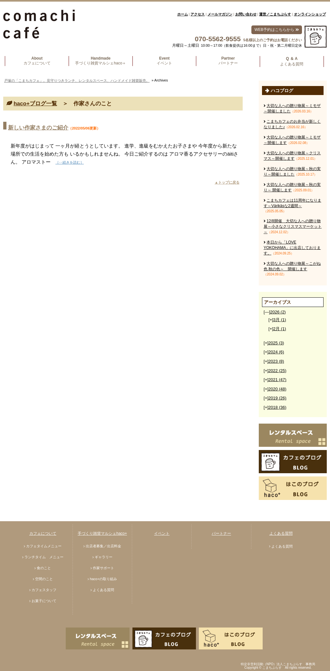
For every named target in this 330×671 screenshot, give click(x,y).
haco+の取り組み (103, 579)
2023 (276, 361)
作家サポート (103, 568)
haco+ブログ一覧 (35, 104)
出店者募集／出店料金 (103, 546)
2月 (279, 328)
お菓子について (44, 601)
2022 (277, 370)
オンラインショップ (310, 14)
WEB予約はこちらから (277, 29)
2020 (277, 389)
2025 (276, 342)
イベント (162, 533)
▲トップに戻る (227, 182)
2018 (277, 407)
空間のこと (44, 579)
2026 (278, 312)
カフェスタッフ (44, 590)
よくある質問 (103, 590)
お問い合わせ (246, 14)
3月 (279, 319)
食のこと (44, 568)
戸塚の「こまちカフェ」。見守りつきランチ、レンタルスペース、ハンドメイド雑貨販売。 (77, 80)
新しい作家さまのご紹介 (38, 128)
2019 (277, 398)
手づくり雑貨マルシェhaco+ (102, 533)
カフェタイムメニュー (44, 546)
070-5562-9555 (217, 39)
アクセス (197, 14)
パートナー (221, 533)
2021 (277, 379)
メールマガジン (220, 14)
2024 (276, 352)
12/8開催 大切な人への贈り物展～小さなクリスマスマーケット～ (293, 226)
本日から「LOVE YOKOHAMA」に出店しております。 (292, 247)
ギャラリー (103, 557)
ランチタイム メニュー (43, 557)
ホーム (182, 14)
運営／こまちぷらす (275, 14)
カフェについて (42, 533)
